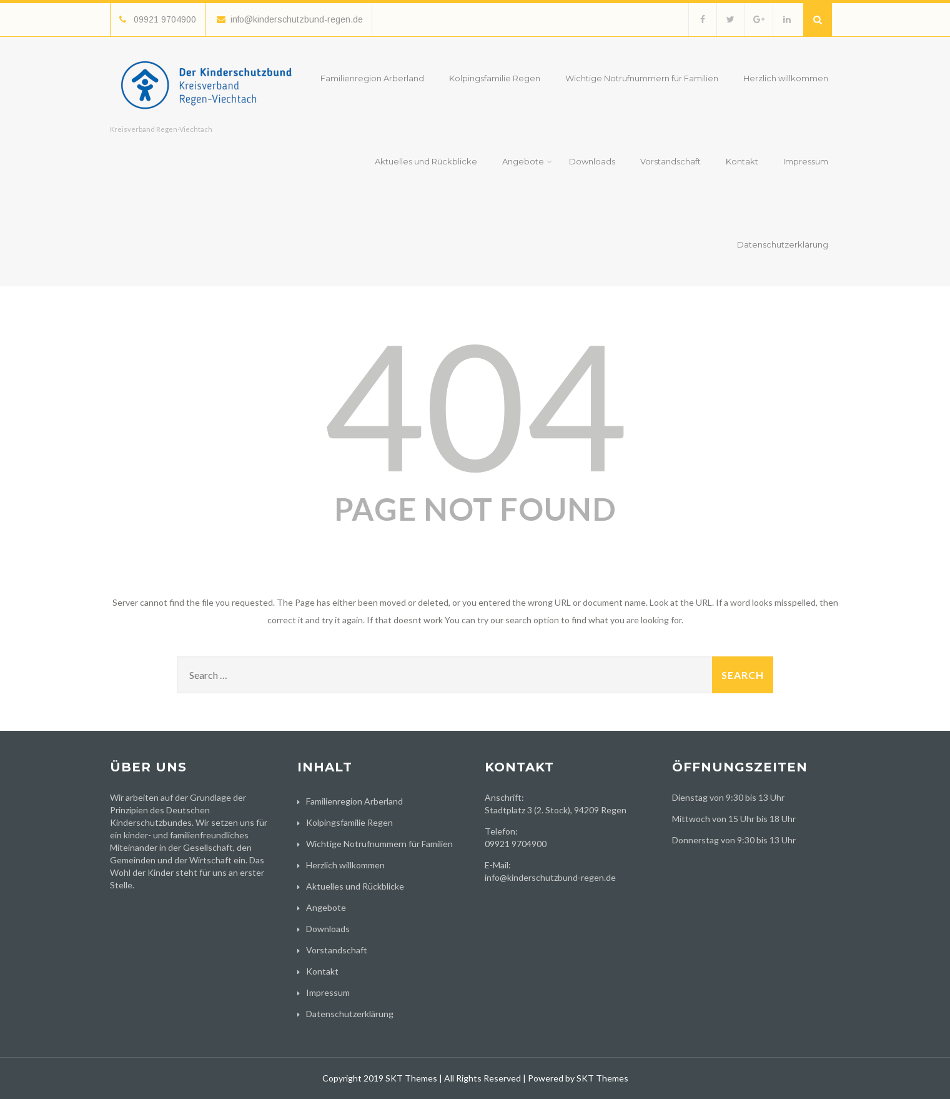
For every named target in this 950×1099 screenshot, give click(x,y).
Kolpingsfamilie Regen (494, 78)
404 (475, 404)
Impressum (805, 161)
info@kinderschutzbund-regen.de (290, 19)
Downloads (592, 161)
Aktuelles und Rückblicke (426, 161)
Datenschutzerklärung (782, 244)
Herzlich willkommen (785, 78)
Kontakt (742, 161)
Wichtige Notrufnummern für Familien (641, 78)
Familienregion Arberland (372, 78)
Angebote (527, 161)
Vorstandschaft (670, 161)
